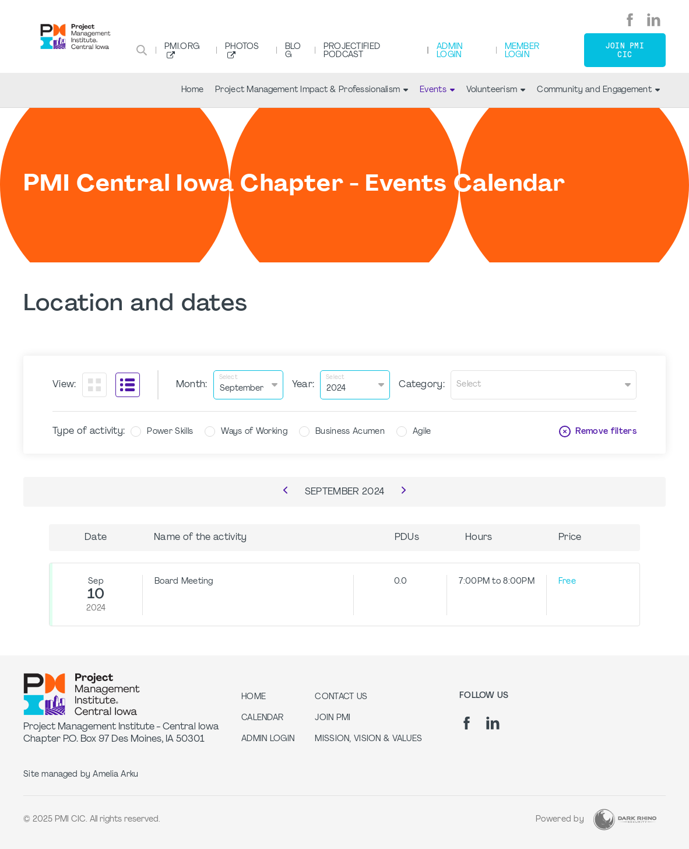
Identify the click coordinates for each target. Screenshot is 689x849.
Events (437, 90)
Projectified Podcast (352, 51)
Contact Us (341, 697)
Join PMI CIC (625, 50)
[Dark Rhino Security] (625, 820)
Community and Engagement (598, 90)
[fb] (630, 19)
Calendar (262, 718)
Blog (293, 51)
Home (192, 90)
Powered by (560, 819)
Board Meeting (183, 581)
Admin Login (449, 51)
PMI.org (181, 47)
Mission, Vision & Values (368, 739)
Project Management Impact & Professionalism (311, 90)
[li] (654, 19)
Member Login (522, 51)
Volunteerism (495, 90)
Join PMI (332, 718)
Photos (242, 47)
